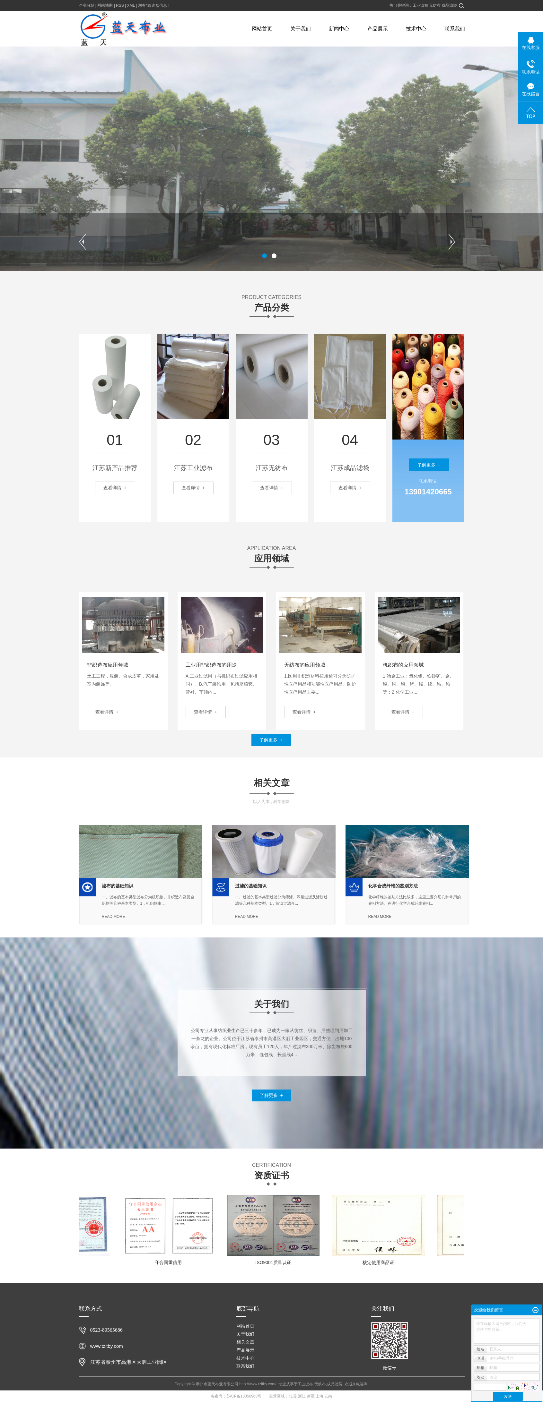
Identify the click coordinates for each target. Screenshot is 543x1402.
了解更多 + (429, 464)
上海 (319, 1396)
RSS (120, 5)
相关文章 (245, 1342)
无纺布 (435, 5)
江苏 (293, 1396)
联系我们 (454, 28)
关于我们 (300, 28)
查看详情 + (106, 711)
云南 (328, 1396)
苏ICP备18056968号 (243, 1396)
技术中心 (416, 28)
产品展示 (377, 28)
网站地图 (105, 5)
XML (131, 5)
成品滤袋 (449, 5)
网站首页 (262, 28)
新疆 (311, 1396)
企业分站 (86, 5)
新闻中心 (339, 28)
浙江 (302, 1396)
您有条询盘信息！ (154, 5)
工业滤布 (421, 5)
